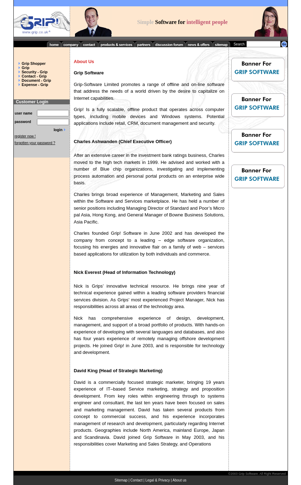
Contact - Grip (34, 76)
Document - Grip (36, 80)
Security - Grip (35, 72)
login (58, 130)
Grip (26, 68)
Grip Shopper (34, 63)
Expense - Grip (35, 84)
